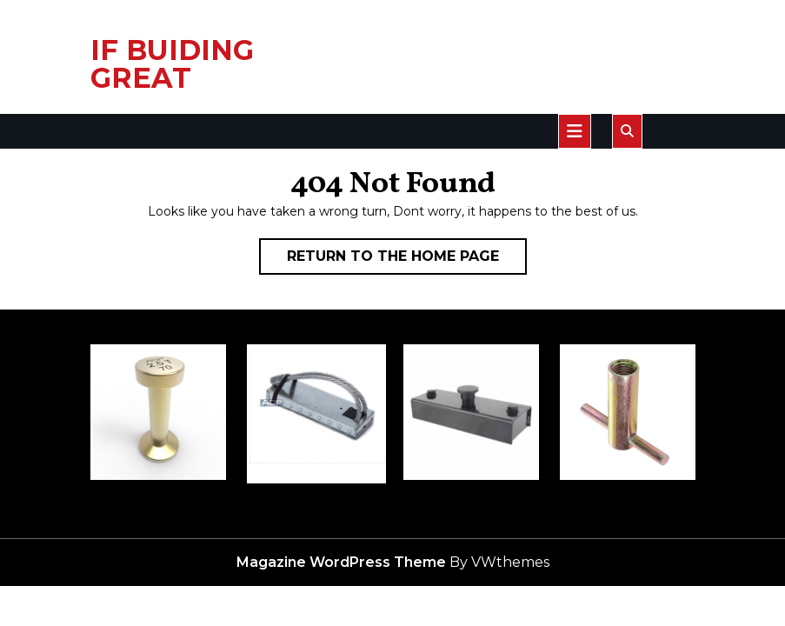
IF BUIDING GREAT (172, 64)
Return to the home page (407, 260)
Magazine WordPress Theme (341, 562)
